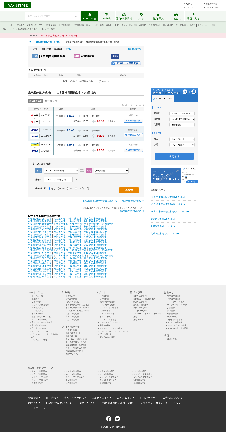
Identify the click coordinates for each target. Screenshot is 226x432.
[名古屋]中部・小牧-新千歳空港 (71, 224)
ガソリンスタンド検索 (109, 308)
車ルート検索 (92, 25)
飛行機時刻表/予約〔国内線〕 (78, 305)
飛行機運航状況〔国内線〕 (77, 342)
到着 (76, 56)
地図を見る (172, 339)
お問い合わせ (147, 397)
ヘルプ (177, 403)
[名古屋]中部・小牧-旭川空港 (67, 218)
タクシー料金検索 (129, 25)
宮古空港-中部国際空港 (95, 258)
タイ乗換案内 (71, 380)
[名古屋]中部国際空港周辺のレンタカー (170, 211)
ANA (62, 188)
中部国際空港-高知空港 (39, 239)
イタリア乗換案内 (39, 374)
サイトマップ (35, 408)
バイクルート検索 (47, 29)
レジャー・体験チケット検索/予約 (147, 313)
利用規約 (33, 403)
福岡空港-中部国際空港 (95, 226)
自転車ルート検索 (187, 25)
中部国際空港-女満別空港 (40, 255)
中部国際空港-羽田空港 (39, 232)
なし (53, 188)
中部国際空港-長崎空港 (39, 263)
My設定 (189, 4)
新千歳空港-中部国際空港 (101, 224)
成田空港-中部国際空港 (95, 266)
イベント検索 (105, 316)
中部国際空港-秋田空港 (39, 221)
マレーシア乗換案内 (40, 380)
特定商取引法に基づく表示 (117, 403)
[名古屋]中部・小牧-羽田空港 (67, 232)
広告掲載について (173, 397)
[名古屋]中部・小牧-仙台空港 (67, 276)
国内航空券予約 (140, 296)
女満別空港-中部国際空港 (101, 255)
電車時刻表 (70, 296)
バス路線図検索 (173, 299)
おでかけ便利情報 (174, 322)
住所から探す (105, 311)
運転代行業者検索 (107, 337)
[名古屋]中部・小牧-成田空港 (67, 266)
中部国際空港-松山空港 (39, 261)
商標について (87, 403)
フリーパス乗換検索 (47, 25)
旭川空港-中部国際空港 (95, 218)
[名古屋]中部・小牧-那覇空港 (67, 274)
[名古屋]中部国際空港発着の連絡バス (100, 201)
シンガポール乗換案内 (109, 377)
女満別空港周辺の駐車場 (163, 218)
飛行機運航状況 (135, 49)
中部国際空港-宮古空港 (39, 258)
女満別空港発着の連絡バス (132, 201)
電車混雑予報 (71, 336)
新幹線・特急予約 (140, 305)
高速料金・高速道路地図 (149, 25)
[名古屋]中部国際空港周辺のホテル (168, 204)
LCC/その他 (83, 188)
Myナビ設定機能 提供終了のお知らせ (59, 35)
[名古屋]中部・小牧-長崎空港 (67, 263)
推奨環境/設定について (59, 403)
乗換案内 (20, 25)
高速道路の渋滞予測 (74, 351)
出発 (35, 56)
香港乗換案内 (37, 383)
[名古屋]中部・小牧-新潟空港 (67, 242)
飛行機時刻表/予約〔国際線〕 (78, 308)
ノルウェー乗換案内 (40, 377)
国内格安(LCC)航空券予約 (144, 299)
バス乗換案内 (78, 25)
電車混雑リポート (73, 333)
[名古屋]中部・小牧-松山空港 (67, 261)
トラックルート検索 (206, 25)
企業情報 (33, 397)
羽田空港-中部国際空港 (95, 232)
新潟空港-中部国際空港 (95, 242)
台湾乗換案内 (71, 383)
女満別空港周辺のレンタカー (165, 233)
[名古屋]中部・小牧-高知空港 (67, 239)
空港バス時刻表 (72, 319)
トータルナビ (8, 25)
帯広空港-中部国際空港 (95, 268)
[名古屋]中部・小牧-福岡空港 (67, 226)
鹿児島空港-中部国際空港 (101, 250)
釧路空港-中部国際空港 (95, 253)
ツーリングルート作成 (176, 325)
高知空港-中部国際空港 (95, 239)
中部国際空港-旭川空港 (39, 218)
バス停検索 (104, 296)
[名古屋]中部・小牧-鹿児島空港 (71, 250)
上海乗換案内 (105, 383)
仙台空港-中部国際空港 (95, 276)
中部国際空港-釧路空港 (39, 253)
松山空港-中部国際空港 (95, 261)
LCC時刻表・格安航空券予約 (78, 311)
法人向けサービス (74, 397)
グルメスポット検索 (108, 319)
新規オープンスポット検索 (111, 328)
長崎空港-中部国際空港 (95, 263)
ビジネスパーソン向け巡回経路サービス (20, 29)
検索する (174, 156)
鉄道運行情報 (71, 330)
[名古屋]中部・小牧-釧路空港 (67, 253)
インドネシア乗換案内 (142, 377)
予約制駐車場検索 (107, 302)
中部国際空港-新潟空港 (39, 242)
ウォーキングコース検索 (110, 322)
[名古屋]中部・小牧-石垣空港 (67, 234)
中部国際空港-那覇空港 (39, 274)
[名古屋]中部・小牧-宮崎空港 (67, 245)
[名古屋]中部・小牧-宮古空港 (67, 258)
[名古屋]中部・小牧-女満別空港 (71, 255)
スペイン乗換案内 (73, 374)
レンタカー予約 (140, 311)
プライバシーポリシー (152, 403)
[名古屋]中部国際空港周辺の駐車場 (168, 197)
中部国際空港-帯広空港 (39, 268)
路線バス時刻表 (72, 313)
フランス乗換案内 (107, 371)
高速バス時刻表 (72, 316)
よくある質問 (124, 397)
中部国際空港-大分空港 (39, 271)
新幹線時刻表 (71, 299)
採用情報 (51, 397)
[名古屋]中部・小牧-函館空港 (67, 229)
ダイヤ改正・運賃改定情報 (77, 339)
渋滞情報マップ (72, 354)
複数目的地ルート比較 (109, 25)
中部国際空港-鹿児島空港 (40, 250)
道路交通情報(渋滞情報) (76, 345)
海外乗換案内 (64, 25)
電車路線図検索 (173, 296)
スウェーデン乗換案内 (75, 377)
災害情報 (171, 308)
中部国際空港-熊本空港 (39, 247)
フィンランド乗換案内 (142, 374)
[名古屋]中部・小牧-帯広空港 (67, 268)
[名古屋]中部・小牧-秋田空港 (67, 221)
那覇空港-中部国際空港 (95, 274)
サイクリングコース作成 (177, 305)
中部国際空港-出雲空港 (39, 237)
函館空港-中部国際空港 (95, 229)
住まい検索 (172, 316)
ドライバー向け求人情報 (177, 328)
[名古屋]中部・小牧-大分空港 (67, 271)
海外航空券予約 (140, 302)
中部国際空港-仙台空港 (39, 276)
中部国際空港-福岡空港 (39, 226)
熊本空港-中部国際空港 (95, 247)
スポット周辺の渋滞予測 (76, 348)
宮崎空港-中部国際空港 (95, 245)
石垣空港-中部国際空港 (95, 234)
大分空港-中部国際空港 (95, 271)
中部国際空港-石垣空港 (39, 234)
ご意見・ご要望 (212, 7)
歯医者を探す (105, 325)
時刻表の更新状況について (132, 211)
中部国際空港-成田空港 (39, 266)
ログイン (189, 7)
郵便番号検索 (173, 313)
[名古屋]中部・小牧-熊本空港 (67, 247)
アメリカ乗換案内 (39, 371)
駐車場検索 (104, 299)
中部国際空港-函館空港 (39, 229)
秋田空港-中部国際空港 (95, 221)
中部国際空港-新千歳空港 (40, 224)
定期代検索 (32, 25)
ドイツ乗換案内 (140, 371)
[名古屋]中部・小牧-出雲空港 (67, 237)
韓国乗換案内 (139, 380)
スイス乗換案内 (106, 374)
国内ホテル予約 (140, 308)
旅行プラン (138, 319)
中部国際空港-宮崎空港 (39, 245)
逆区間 (115, 56)
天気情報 (171, 311)
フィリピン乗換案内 (108, 380)
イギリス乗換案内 (73, 371)
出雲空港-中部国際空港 (95, 237)
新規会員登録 (211, 4)
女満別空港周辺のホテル (163, 226)
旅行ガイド (138, 316)
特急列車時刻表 (72, 302)
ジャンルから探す (107, 313)
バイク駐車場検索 (107, 305)
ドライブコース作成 (175, 302)
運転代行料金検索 (170, 25)
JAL (71, 188)
